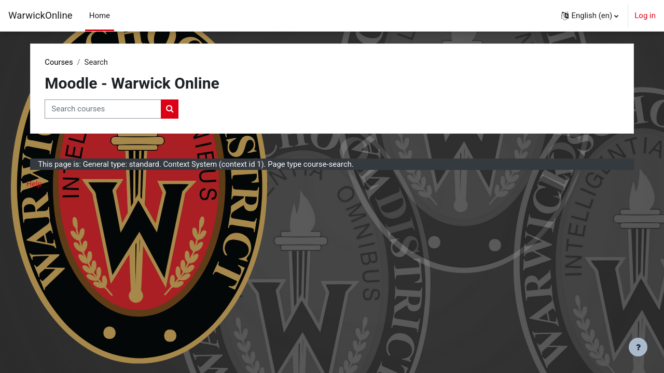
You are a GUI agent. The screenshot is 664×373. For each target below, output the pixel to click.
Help (45, 184)
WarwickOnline (40, 15)
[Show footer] (638, 347)
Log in (645, 15)
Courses (69, 62)
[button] (590, 15)
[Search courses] (113, 109)
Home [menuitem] (99, 15)
